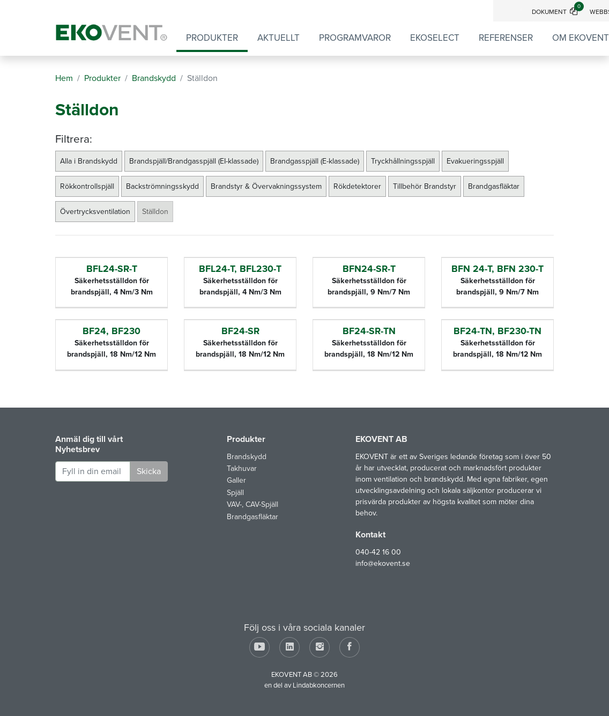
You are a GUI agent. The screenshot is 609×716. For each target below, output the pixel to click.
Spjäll (235, 492)
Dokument (558, 12)
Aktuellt (278, 37)
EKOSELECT (434, 37)
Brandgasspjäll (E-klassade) (314, 161)
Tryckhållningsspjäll (403, 161)
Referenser (506, 37)
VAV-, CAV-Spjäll (252, 504)
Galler (236, 480)
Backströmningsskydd (162, 186)
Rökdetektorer (357, 186)
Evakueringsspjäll (475, 161)
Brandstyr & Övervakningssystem (266, 186)
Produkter (212, 37)
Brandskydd (246, 456)
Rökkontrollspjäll (87, 186)
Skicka (149, 471)
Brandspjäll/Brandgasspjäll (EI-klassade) (193, 161)
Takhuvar (242, 468)
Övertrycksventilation (95, 211)
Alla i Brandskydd (88, 161)
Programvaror (355, 37)
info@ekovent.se (382, 563)
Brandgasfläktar (493, 186)
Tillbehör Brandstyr (424, 186)
